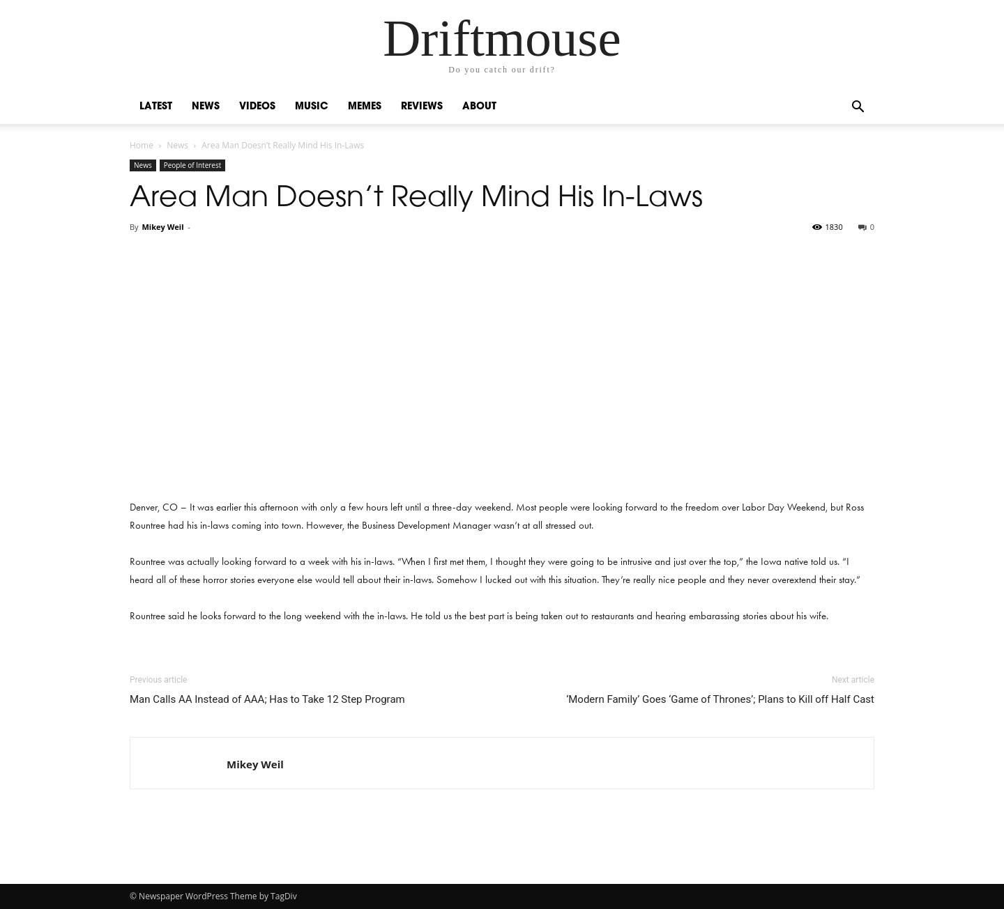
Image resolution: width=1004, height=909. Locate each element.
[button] (857, 108)
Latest (155, 107)
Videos (257, 107)
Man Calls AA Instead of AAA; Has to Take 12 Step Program (267, 699)
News (206, 107)
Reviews (422, 107)
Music (311, 107)
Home (141, 145)
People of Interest (193, 165)
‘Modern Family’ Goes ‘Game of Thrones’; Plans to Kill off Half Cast (720, 699)
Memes (364, 107)
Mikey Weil (162, 227)
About (479, 107)
